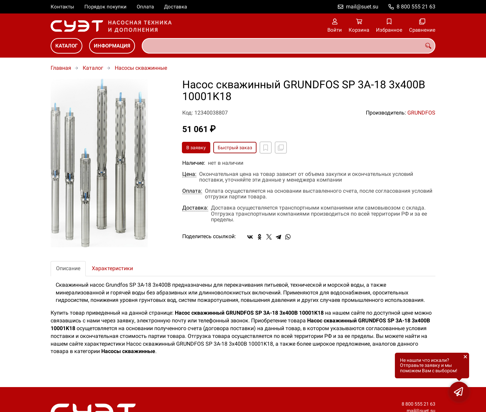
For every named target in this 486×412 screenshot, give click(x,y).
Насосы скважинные (141, 68)
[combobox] (288, 46)
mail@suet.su (362, 6)
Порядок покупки (105, 7)
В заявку (196, 147)
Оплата (145, 7)
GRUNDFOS (421, 112)
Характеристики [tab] (112, 268)
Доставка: (195, 208)
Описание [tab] (68, 268)
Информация (112, 46)
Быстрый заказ (235, 147)
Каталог (66, 46)
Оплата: (192, 191)
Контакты (62, 7)
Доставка (175, 7)
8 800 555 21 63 (416, 6)
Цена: (189, 174)
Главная (61, 68)
